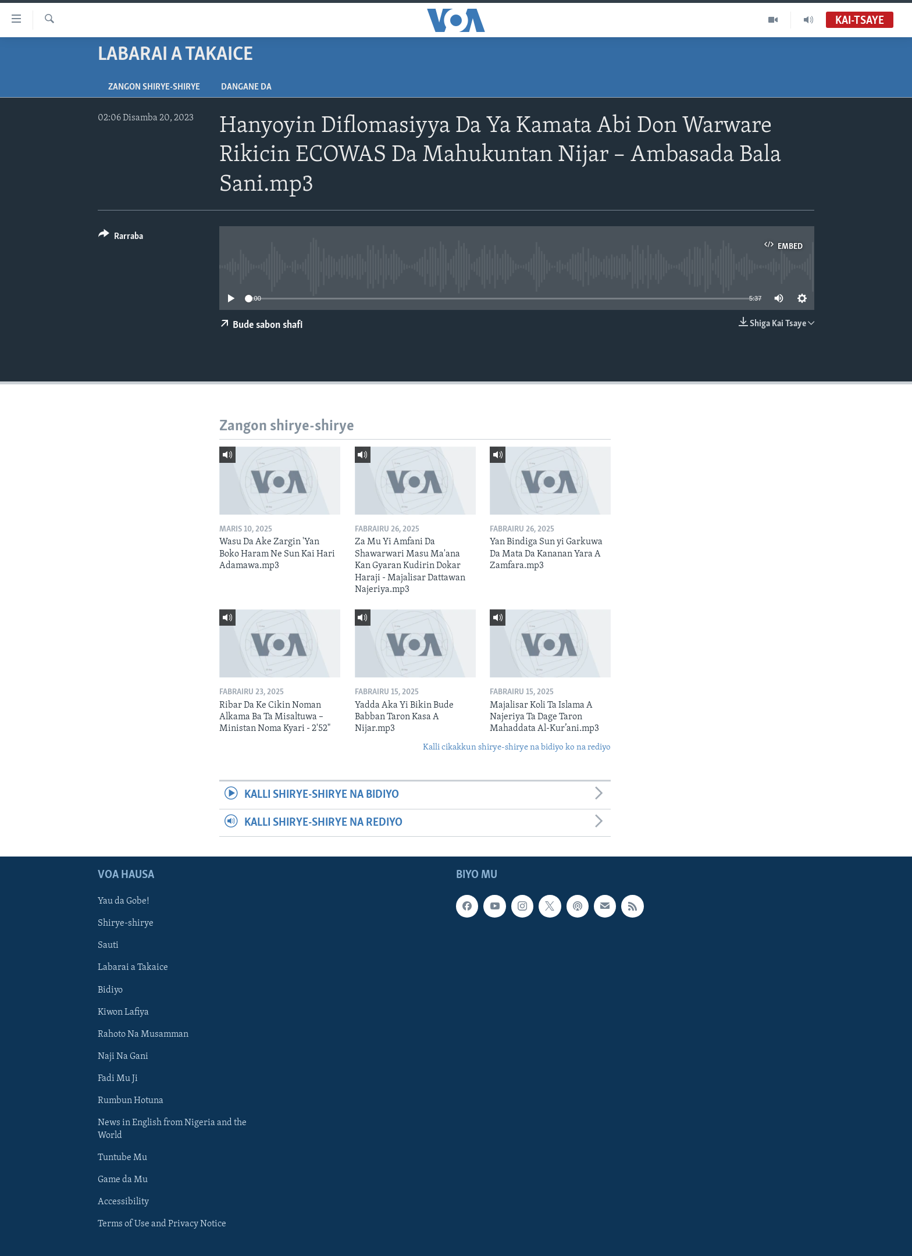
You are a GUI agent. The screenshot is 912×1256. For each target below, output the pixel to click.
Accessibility (123, 1202)
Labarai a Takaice (133, 967)
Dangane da (246, 87)
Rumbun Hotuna (130, 1100)
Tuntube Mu (122, 1157)
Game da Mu (123, 1179)
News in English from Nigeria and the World (172, 1129)
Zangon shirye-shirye (154, 87)
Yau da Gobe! (123, 901)
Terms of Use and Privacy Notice (162, 1224)
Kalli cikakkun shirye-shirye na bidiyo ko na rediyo (517, 747)
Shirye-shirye (126, 923)
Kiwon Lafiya (123, 1012)
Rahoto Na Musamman (143, 1034)
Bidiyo (110, 990)
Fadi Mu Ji (118, 1078)
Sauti (108, 945)
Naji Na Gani (123, 1056)
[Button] (120, 238)
